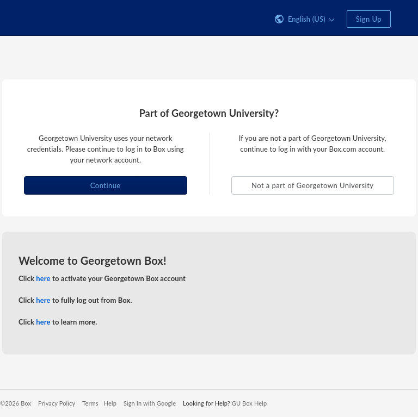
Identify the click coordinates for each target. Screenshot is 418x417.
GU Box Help (249, 403)
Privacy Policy (56, 403)
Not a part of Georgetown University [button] (312, 185)
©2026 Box (15, 403)
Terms (90, 403)
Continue (105, 185)
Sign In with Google (150, 403)
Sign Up (369, 19)
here (43, 278)
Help (110, 403)
